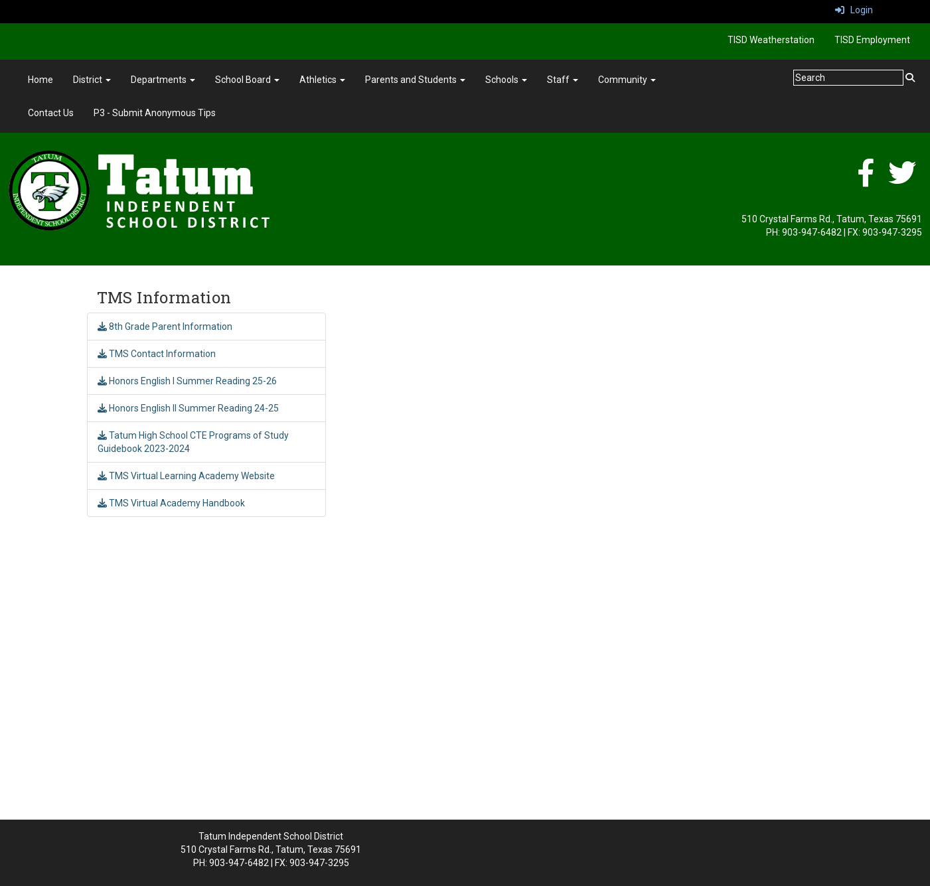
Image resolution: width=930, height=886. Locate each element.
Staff (562, 79)
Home (40, 79)
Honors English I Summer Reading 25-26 (187, 381)
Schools (506, 79)
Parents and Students (415, 79)
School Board (247, 79)
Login (854, 10)
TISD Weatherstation (771, 40)
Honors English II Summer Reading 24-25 (188, 408)
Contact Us (51, 113)
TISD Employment (872, 40)
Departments (163, 79)
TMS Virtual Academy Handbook (171, 503)
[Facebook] (865, 180)
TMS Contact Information (157, 353)
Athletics (322, 79)
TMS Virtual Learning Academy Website (186, 476)
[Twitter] (902, 180)
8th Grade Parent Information (165, 326)
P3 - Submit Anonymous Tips (155, 113)
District (92, 79)
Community (627, 79)
